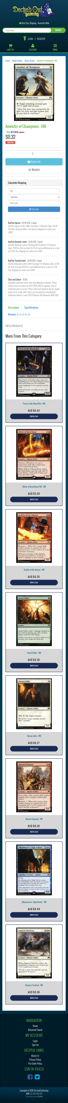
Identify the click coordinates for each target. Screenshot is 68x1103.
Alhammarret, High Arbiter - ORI (34, 902)
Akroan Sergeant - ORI (34, 819)
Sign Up (35, 1045)
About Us (35, 1056)
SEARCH (58, 30)
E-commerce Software (31, 1096)
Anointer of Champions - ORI (47, 60)
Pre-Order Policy (35, 1063)
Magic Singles (17, 60)
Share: (13, 132)
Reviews (19, 314)
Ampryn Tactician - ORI (34, 985)
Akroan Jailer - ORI (34, 735)
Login (30, 39)
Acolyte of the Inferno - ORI (34, 569)
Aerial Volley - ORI (34, 652)
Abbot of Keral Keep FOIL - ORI (34, 486)
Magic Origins (30, 60)
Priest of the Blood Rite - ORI (34, 403)
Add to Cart (34, 416)
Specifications (31, 307)
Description (13, 307)
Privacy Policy (35, 1059)
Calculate (34, 209)
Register (41, 39)
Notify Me (34, 162)
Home (7, 60)
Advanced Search (35, 1030)
